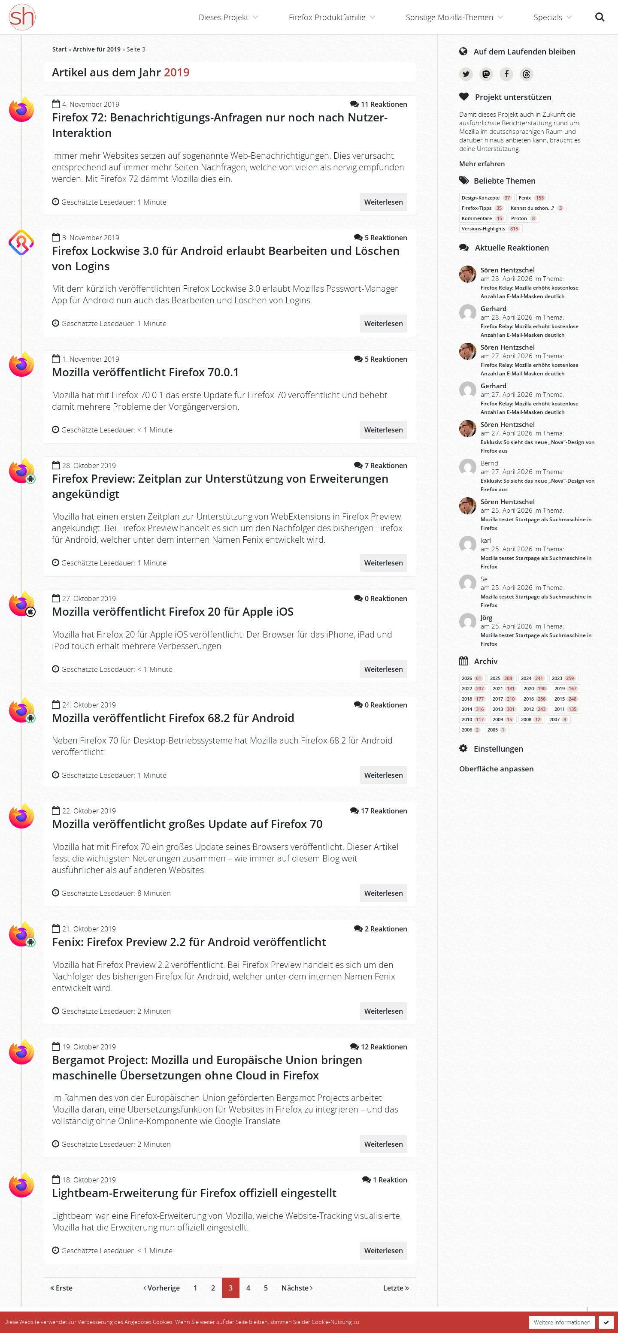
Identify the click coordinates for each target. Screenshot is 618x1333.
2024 (533, 678)
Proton (524, 218)
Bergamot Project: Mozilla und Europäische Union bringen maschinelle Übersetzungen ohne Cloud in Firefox (207, 1067)
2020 (536, 689)
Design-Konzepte (487, 198)
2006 (471, 730)
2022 (474, 689)
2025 (502, 678)
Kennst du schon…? (537, 208)
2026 (472, 678)
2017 (505, 699)
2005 (497, 730)
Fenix (532, 198)
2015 (566, 699)
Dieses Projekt (223, 17)
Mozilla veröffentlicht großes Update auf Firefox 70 (187, 823)
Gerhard (493, 308)
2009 (503, 719)
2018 (474, 699)
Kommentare (483, 218)
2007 (558, 719)
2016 (536, 699)
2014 (474, 709)
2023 (564, 678)
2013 (505, 709)
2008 (531, 719)
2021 (505, 689)
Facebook (506, 74)
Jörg (486, 617)
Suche (600, 17)
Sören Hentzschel (508, 270)
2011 (566, 709)
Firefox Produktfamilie (327, 17)
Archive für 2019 (97, 49)
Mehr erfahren (482, 163)
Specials (548, 17)
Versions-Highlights (491, 229)
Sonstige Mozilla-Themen (450, 17)
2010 (474, 719)
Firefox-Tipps (483, 208)
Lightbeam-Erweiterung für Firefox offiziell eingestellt (194, 1192)
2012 (536, 709)
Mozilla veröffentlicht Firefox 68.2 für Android (173, 717)
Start (59, 49)
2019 (566, 689)
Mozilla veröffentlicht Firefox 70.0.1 (145, 372)
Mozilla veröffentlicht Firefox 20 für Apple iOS (173, 611)
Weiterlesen (383, 202)
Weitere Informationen (562, 1322)
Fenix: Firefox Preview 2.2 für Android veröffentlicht (189, 941)
